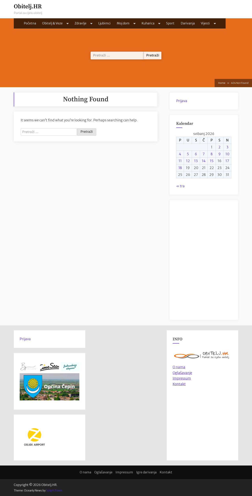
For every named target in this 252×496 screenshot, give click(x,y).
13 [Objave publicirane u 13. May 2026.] (196, 161)
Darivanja (188, 23)
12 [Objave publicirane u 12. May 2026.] (188, 161)
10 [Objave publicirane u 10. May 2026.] (227, 154)
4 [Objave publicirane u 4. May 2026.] (180, 154)
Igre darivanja (146, 472)
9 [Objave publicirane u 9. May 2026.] (219, 154)
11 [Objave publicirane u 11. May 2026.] (180, 161)
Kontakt (179, 384)
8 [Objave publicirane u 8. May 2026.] (212, 154)
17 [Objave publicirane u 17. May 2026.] (227, 161)
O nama (85, 472)
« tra (180, 186)
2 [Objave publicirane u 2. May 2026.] (219, 147)
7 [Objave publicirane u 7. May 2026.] (204, 154)
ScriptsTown (54, 490)
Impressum (182, 378)
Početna (30, 23)
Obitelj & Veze (52, 23)
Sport (170, 23)
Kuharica (148, 23)
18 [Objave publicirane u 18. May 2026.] (180, 168)
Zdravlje (80, 23)
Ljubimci (104, 23)
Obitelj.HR (28, 6)
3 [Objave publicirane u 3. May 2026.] (227, 147)
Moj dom (123, 23)
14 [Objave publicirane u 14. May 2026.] (204, 161)
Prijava (181, 101)
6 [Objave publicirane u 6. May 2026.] (196, 154)
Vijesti (205, 23)
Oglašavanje (182, 373)
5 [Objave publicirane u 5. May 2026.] (188, 154)
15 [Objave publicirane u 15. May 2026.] (211, 161)
